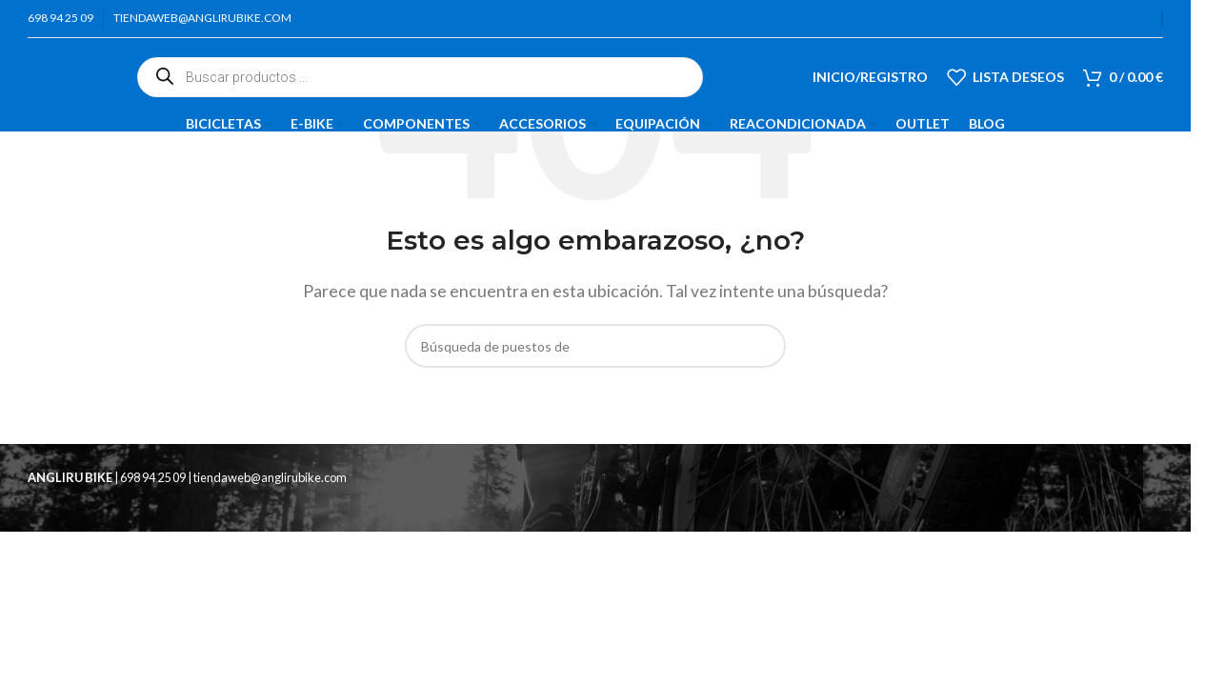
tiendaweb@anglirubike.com (270, 477)
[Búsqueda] (595, 346)
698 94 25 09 (154, 477)
